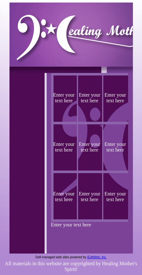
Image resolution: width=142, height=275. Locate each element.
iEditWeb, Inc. (97, 257)
